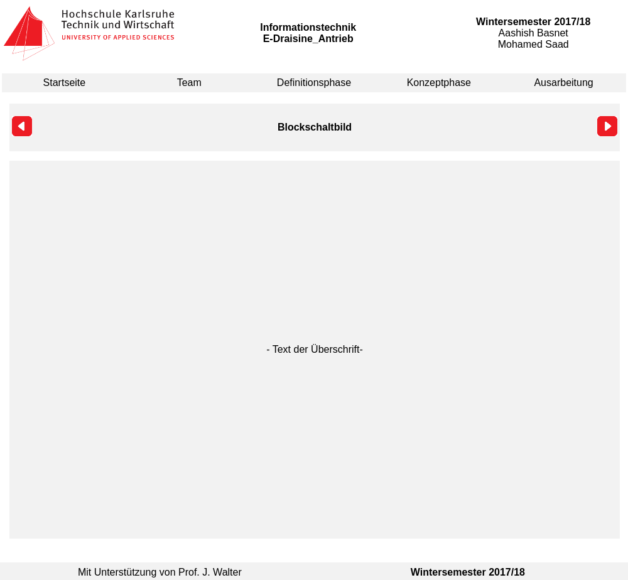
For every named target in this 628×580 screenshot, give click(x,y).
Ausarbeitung (563, 82)
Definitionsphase (314, 82)
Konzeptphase (439, 82)
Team (189, 82)
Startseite (64, 82)
